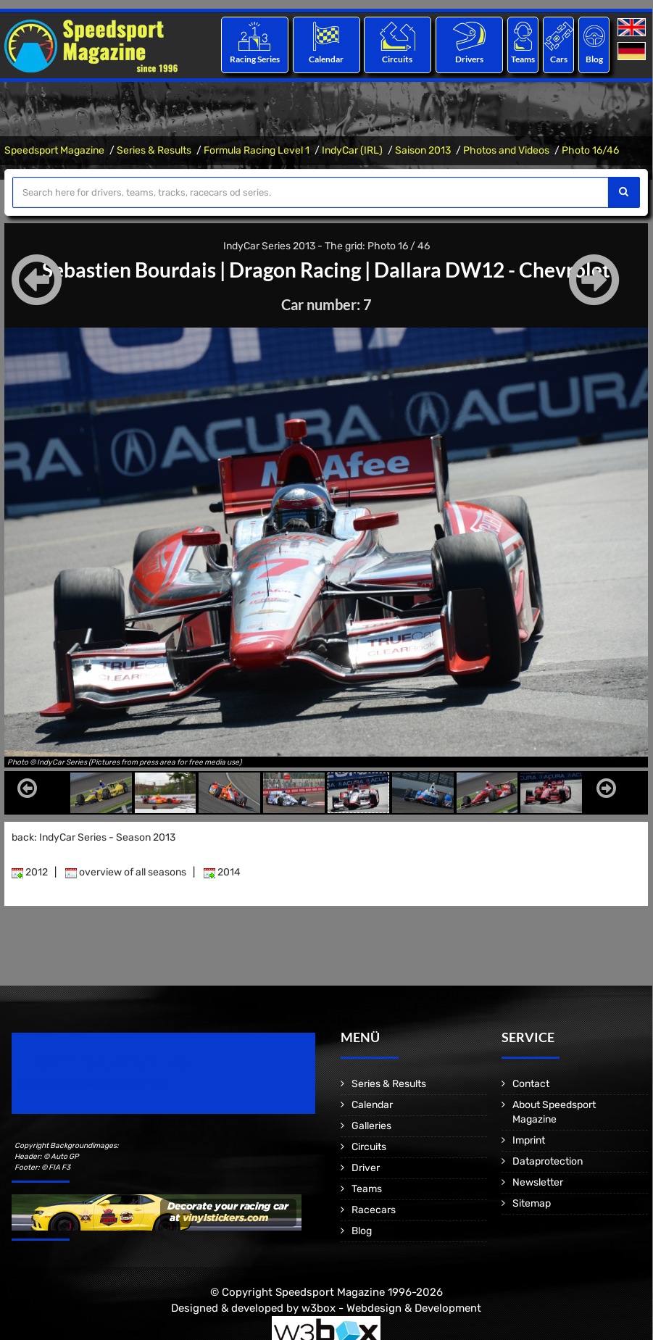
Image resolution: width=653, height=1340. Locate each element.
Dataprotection (547, 1161)
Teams (523, 59)
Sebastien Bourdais (129, 269)
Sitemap (531, 1203)
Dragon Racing (295, 269)
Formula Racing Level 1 (256, 150)
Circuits (398, 59)
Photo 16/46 (590, 150)
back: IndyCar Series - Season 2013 (93, 837)
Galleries (371, 1126)
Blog (594, 59)
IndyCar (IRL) (352, 150)
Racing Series (255, 59)
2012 (30, 872)
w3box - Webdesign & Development (391, 1307)
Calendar (326, 59)
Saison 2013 (423, 150)
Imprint (528, 1140)
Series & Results (154, 150)
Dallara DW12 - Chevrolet (492, 269)
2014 (222, 872)
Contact (530, 1084)
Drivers (469, 59)
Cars (558, 59)
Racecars (374, 1210)
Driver (366, 1168)
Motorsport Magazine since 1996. (94, 1083)
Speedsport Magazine (54, 150)
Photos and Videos (506, 150)
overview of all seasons (125, 872)
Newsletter (537, 1182)
